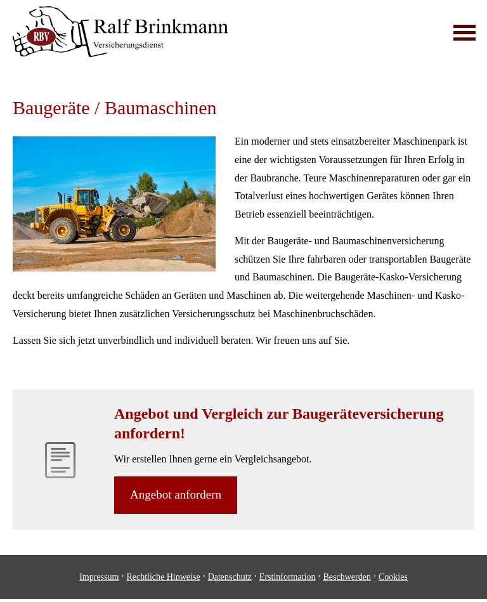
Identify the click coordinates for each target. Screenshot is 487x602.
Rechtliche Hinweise (163, 577)
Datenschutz (230, 577)
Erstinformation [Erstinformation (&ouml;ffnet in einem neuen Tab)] (287, 577)
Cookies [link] (393, 577)
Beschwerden (347, 577)
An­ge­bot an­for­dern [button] (175, 494)
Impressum (99, 577)
